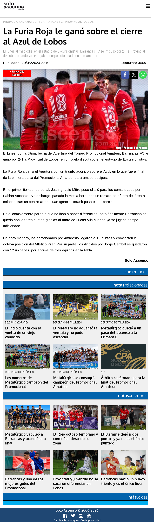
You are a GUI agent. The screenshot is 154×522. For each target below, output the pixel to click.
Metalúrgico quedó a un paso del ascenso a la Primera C (121, 332)
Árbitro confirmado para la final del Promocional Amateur (123, 382)
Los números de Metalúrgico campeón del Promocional (26, 382)
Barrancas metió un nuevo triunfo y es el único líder (123, 481)
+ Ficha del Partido (17, 73)
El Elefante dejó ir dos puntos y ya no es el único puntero (122, 438)
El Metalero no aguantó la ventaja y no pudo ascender (75, 332)
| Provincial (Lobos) (79, 21)
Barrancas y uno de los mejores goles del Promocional (24, 483)
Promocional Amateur (20, 21)
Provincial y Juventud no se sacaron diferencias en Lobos (75, 483)
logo (14, 5)
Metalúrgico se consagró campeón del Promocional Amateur (75, 382)
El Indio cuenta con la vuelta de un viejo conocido (23, 332)
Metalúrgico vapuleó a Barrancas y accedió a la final (25, 438)
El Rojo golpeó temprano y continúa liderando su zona (75, 438)
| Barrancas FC (50, 21)
